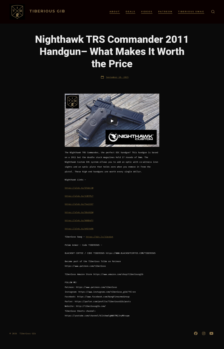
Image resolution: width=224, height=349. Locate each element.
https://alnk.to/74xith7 (79, 204)
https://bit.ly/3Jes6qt (99, 236)
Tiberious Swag (191, 11)
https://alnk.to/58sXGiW (79, 212)
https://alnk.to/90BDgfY (79, 220)
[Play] (112, 121)
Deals (130, 11)
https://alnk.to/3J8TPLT (79, 196)
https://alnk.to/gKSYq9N (79, 228)
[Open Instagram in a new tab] (203, 333)
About (115, 11)
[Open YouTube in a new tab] (211, 333)
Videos (146, 11)
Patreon (165, 11)
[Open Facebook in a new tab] (195, 333)
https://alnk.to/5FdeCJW (79, 188)
